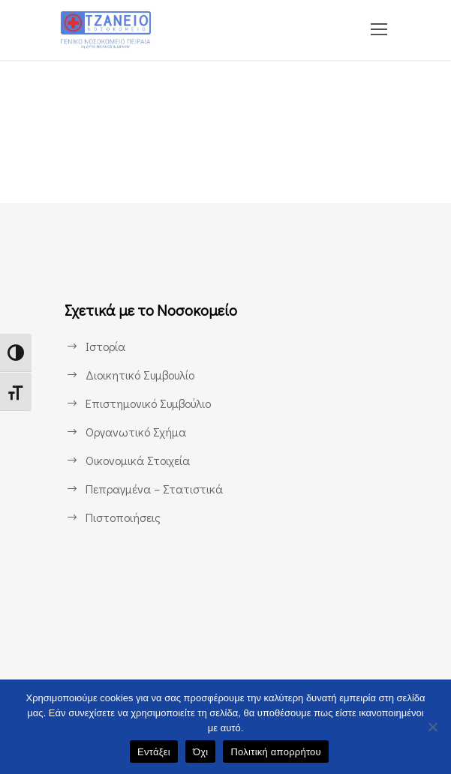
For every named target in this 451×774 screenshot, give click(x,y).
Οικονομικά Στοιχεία (137, 460)
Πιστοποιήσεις (123, 517)
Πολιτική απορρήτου (275, 752)
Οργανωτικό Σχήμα (135, 432)
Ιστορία (105, 346)
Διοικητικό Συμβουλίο (140, 374)
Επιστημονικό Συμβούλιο (149, 403)
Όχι (201, 752)
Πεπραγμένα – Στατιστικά (152, 488)
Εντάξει (153, 752)
